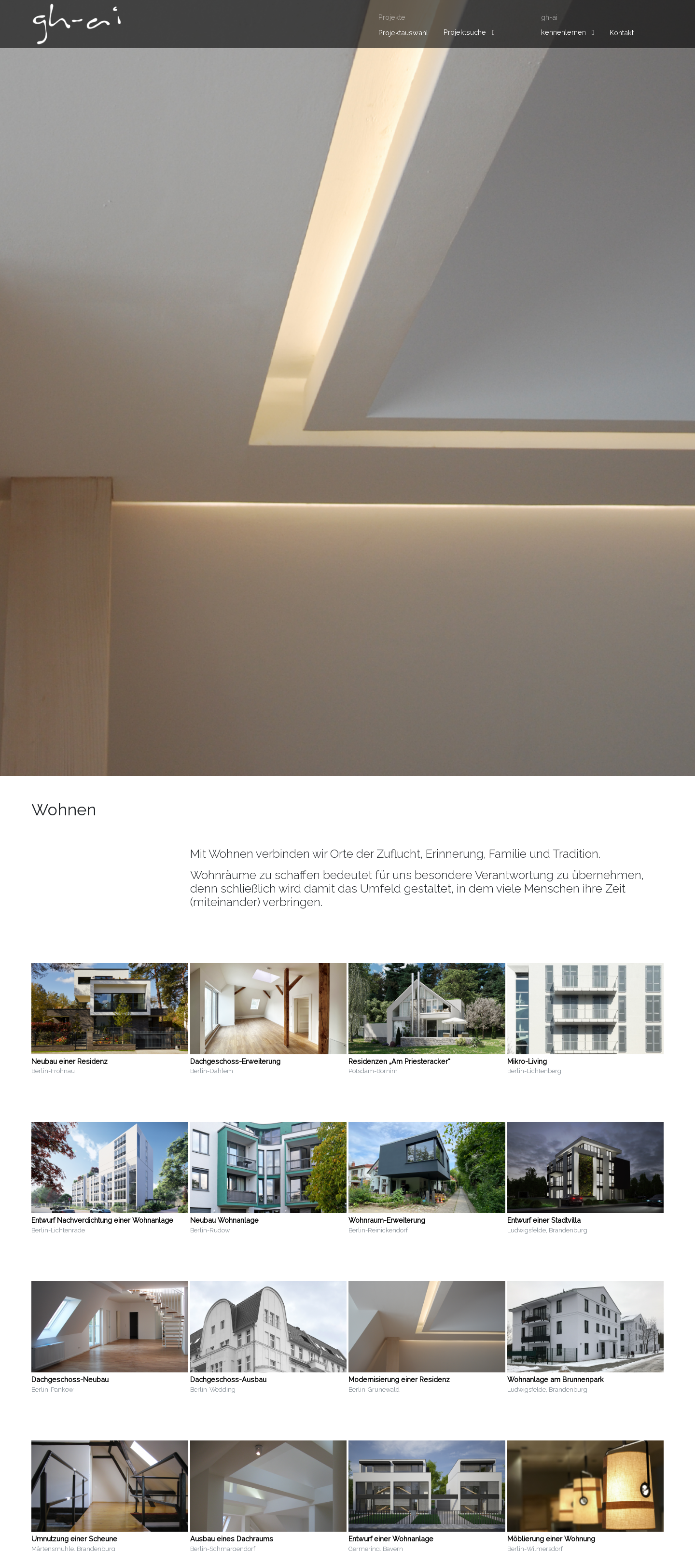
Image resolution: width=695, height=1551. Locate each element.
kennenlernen (563, 32)
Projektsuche (465, 32)
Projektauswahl (403, 32)
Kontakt (622, 32)
